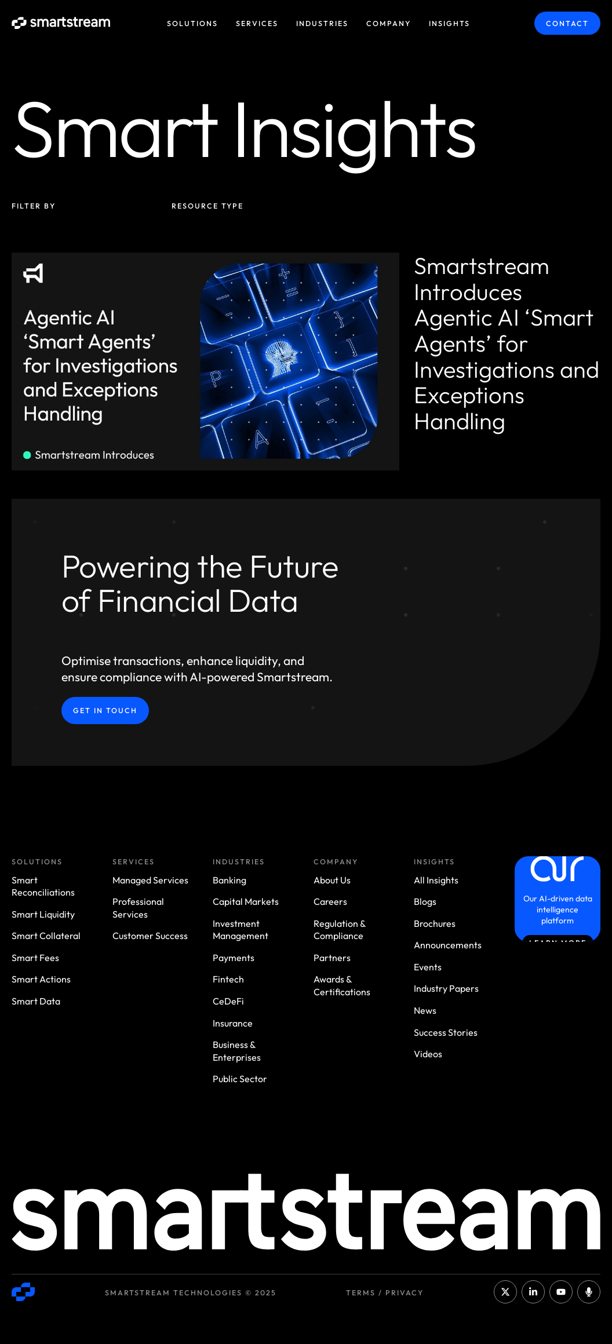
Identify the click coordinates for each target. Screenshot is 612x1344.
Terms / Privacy (385, 1292)
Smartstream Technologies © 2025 (190, 1292)
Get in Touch (105, 710)
